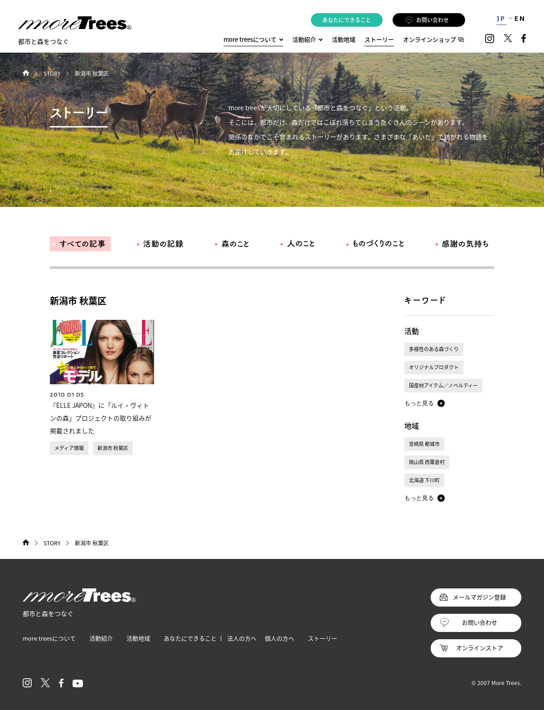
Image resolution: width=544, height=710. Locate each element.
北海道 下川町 (424, 480)
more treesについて (253, 39)
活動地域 (343, 39)
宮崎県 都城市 (424, 444)
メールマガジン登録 (479, 596)
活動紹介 (101, 638)
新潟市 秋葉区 (112, 448)
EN (520, 18)
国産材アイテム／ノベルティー (443, 385)
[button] (424, 403)
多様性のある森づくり (434, 349)
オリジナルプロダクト (434, 367)
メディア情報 (69, 448)
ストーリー (379, 39)
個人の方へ (279, 638)
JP (501, 18)
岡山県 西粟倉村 (427, 462)
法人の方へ (242, 638)
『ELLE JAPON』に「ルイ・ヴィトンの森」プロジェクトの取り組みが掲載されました (100, 418)
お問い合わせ (427, 20)
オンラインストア (479, 647)
